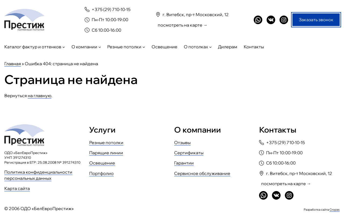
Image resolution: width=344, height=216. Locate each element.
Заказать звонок (316, 19)
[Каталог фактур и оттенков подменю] (63, 47)
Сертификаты (188, 152)
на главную (39, 95)
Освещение (102, 163)
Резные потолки (106, 142)
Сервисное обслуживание (202, 173)
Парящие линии (106, 152)
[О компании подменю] (99, 47)
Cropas (334, 209)
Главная (12, 63)
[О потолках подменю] (210, 47)
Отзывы (182, 142)
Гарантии (184, 163)
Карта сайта (17, 188)
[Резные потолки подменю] (143, 47)
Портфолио (101, 173)
